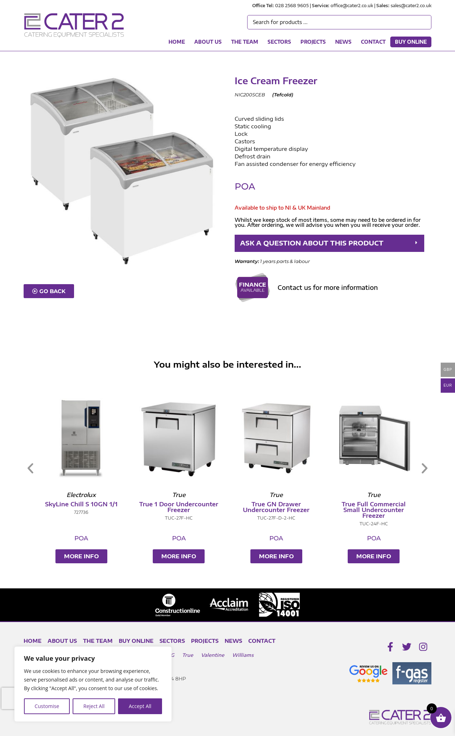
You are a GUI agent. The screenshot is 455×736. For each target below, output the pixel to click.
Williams (243, 655)
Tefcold (283, 94)
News (343, 42)
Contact (373, 42)
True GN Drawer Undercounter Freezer (413, 507)
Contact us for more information (328, 287)
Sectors (279, 42)
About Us (208, 42)
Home (176, 42)
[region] (93, 684)
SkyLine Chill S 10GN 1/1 (218, 504)
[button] (329, 243)
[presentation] (13, 698)
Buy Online (411, 42)
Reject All (93, 706)
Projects (313, 42)
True (187, 655)
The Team (244, 42)
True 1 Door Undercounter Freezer (316, 507)
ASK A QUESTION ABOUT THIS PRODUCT (312, 243)
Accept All (140, 706)
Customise (47, 706)
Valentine (212, 655)
